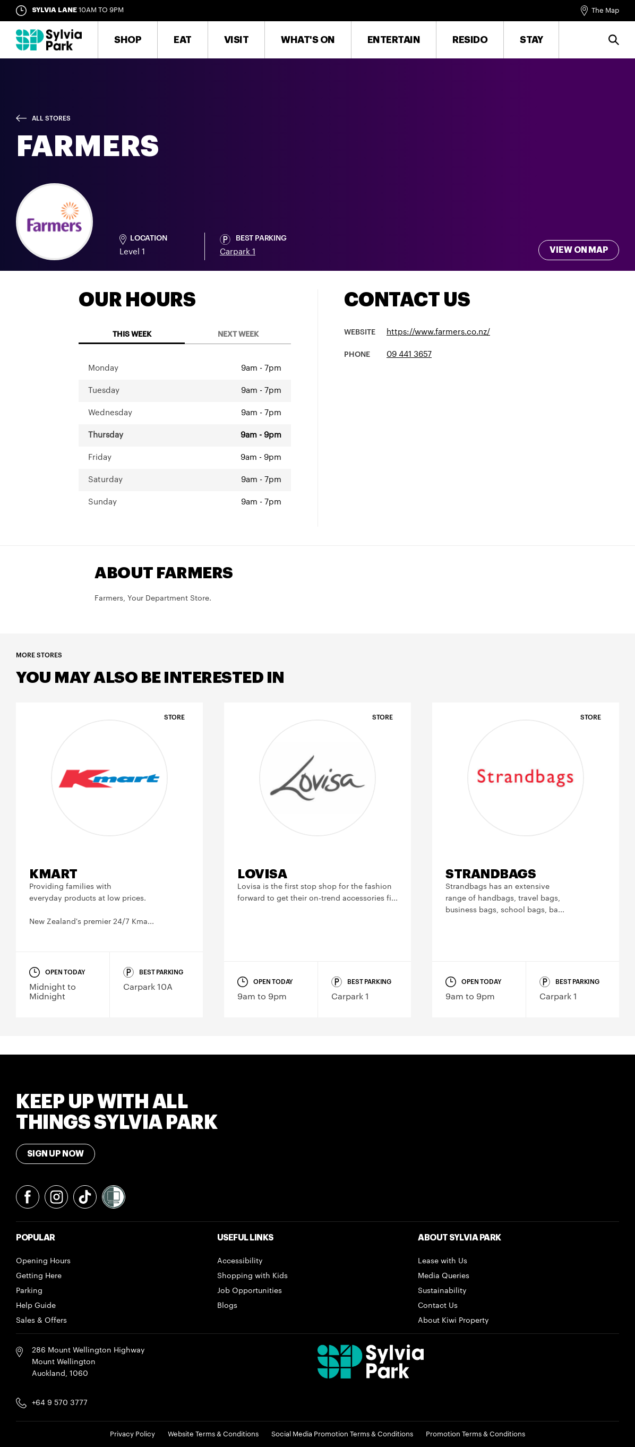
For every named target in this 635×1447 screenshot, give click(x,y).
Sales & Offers (41, 1320)
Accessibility (240, 1261)
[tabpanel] (185, 435)
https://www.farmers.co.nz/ (438, 332)
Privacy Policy (132, 1434)
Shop (127, 40)
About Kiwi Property (453, 1320)
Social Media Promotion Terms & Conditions (342, 1434)
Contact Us (438, 1305)
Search (613, 39)
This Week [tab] (132, 334)
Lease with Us (442, 1261)
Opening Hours (43, 1261)
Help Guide (36, 1305)
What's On (308, 40)
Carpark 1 (237, 252)
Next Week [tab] (238, 334)
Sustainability (442, 1291)
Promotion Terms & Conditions (475, 1434)
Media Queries (443, 1276)
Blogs (227, 1305)
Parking (29, 1291)
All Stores (51, 118)
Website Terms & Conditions (213, 1434)
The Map (605, 10)
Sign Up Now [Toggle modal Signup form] (55, 1154)
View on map (579, 250)
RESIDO (469, 40)
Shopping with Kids (252, 1276)
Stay (531, 40)
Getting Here (39, 1276)
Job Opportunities (249, 1291)
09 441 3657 (409, 354)
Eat (183, 40)
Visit (236, 40)
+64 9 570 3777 (60, 1403)
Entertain (394, 40)
